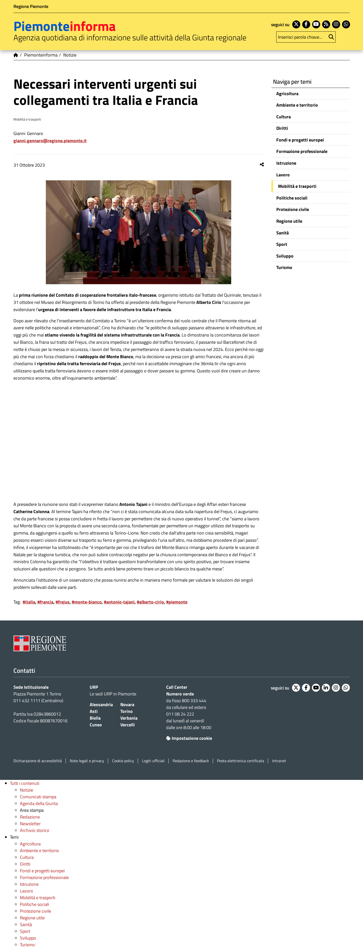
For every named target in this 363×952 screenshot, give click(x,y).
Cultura (283, 116)
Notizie (26, 790)
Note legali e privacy (87, 760)
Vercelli (127, 724)
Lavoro (283, 174)
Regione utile (289, 221)
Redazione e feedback (191, 760)
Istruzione (286, 163)
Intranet (279, 760)
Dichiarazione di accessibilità (37, 760)
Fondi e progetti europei (300, 139)
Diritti (282, 128)
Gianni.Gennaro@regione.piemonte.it (50, 140)
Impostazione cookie (189, 738)
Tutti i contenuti (24, 783)
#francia (45, 602)
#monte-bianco (87, 602)
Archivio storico (34, 830)
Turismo (284, 267)
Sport (281, 244)
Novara (127, 704)
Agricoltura (287, 93)
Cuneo (96, 724)
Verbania (129, 718)
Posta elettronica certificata (240, 760)
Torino (126, 711)
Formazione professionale (301, 151)
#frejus (63, 602)
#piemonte (176, 602)
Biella (95, 718)
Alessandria (101, 704)
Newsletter (30, 823)
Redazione (30, 817)
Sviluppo (284, 256)
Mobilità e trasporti (297, 186)
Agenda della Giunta (39, 803)
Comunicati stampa (38, 796)
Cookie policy (123, 760)
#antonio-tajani (119, 602)
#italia (29, 602)
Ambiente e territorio (297, 105)
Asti (94, 711)
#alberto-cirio (150, 602)
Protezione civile (292, 209)
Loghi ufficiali (153, 760)
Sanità (282, 232)
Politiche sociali (291, 198)
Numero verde (180, 693)
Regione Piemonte (30, 6)
